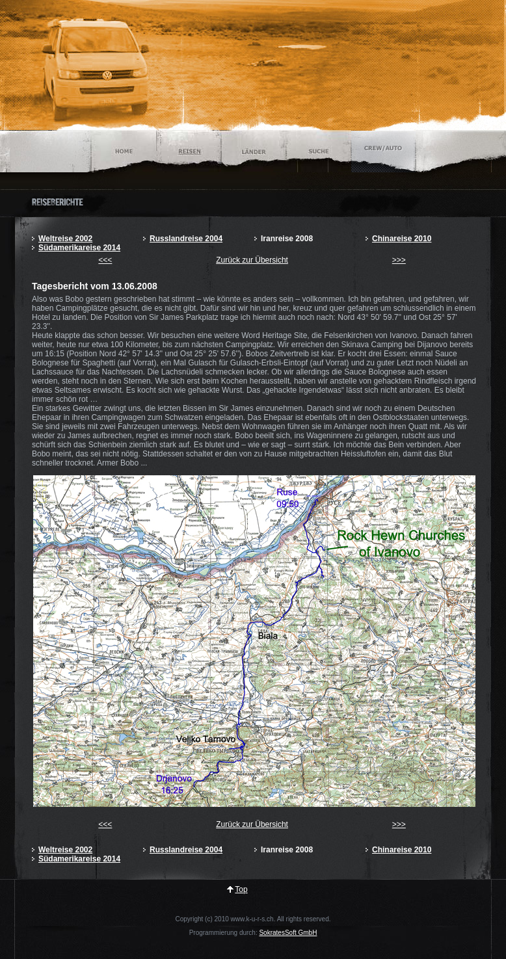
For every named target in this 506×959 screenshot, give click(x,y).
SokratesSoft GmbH (288, 932)
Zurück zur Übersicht (252, 260)
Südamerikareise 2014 (79, 247)
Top (241, 889)
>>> (399, 260)
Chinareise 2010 (401, 238)
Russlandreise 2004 (186, 238)
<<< (105, 260)
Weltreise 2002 (65, 238)
